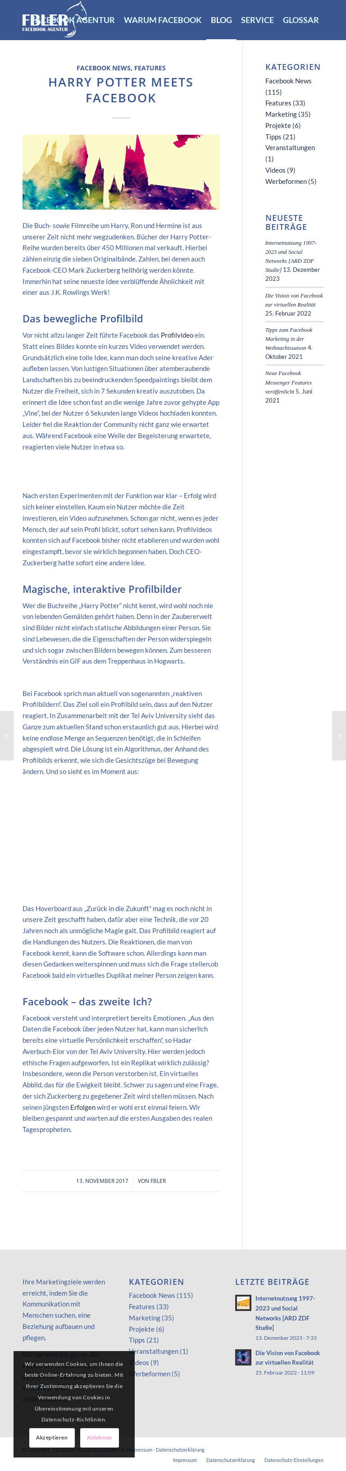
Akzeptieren (52, 1437)
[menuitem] (73, 20)
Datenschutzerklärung (180, 1450)
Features (150, 68)
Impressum (140, 1450)
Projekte (278, 125)
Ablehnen (99, 1437)
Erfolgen (83, 1107)
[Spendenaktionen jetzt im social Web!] (339, 736)
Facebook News (104, 68)
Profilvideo (177, 335)
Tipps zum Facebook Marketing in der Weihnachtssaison (289, 339)
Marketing (281, 114)
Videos (275, 170)
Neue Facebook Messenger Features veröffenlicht (288, 382)
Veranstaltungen (290, 147)
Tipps (273, 137)
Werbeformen (286, 181)
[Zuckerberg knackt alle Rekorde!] (7, 736)
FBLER (158, 1181)
